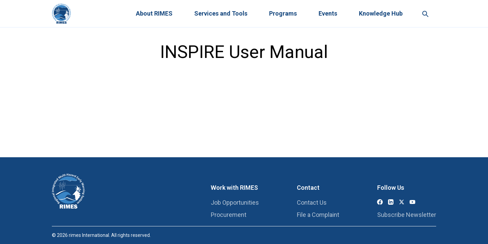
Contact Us (312, 202)
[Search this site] (425, 13)
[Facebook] (379, 202)
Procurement (228, 214)
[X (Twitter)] (401, 202)
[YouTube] (412, 202)
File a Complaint (318, 214)
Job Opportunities (235, 202)
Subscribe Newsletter (406, 214)
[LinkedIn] (390, 202)
